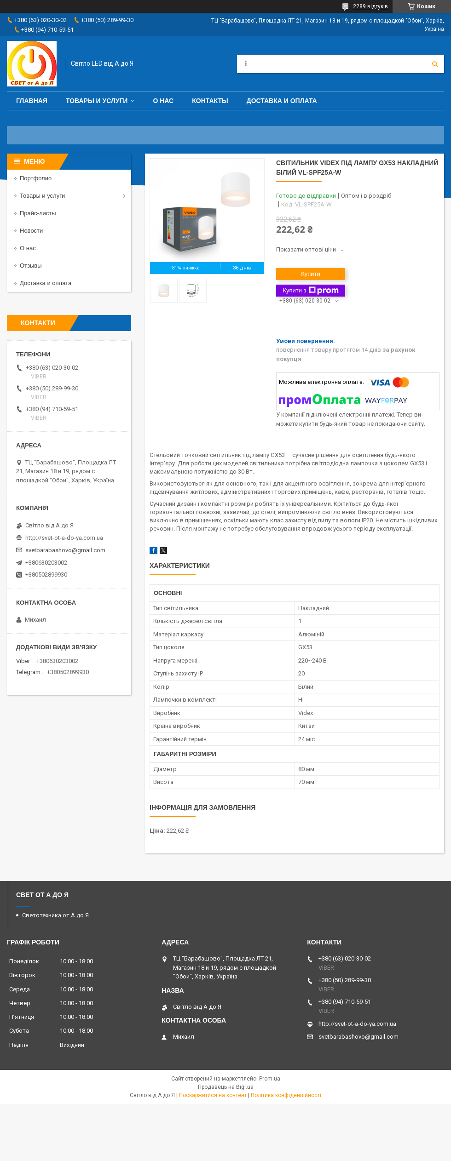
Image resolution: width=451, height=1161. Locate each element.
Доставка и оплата (282, 100)
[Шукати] (435, 64)
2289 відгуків (370, 6)
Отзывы (31, 265)
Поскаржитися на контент (213, 1095)
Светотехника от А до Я (55, 915)
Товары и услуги (97, 100)
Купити (310, 273)
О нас (163, 100)
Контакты (210, 100)
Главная (31, 100)
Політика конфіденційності (286, 1095)
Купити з (310, 290)
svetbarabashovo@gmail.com (65, 550)
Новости (31, 230)
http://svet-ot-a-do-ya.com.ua (64, 537)
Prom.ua (269, 1078)
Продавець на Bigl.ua (226, 1087)
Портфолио (36, 178)
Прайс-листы (38, 213)
